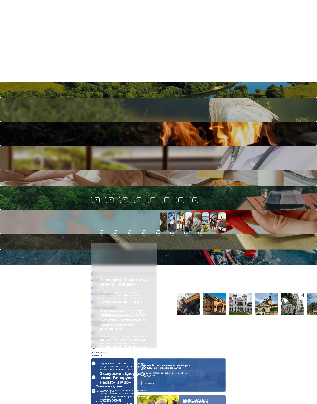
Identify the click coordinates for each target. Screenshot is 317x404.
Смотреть (149, 383)
